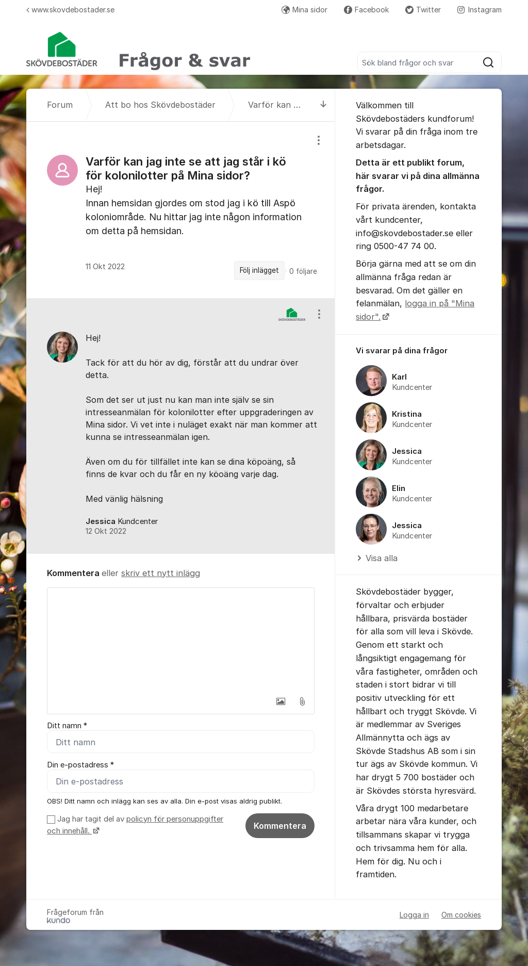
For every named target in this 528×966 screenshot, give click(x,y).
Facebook (366, 9)
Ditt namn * (67, 725)
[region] (180, 210)
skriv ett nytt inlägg (160, 573)
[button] (280, 701)
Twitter (423, 9)
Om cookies (461, 914)
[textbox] (180, 639)
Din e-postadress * (80, 764)
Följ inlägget (259, 270)
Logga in (414, 914)
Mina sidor (304, 9)
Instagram (479, 9)
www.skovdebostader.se (70, 9)
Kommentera (280, 826)
